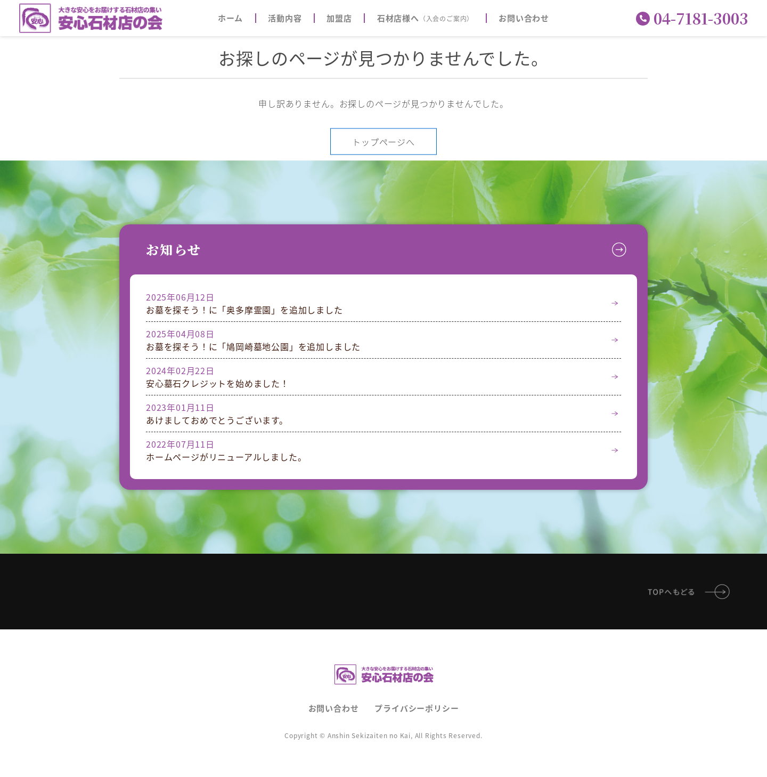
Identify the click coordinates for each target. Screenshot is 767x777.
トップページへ (383, 141)
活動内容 (284, 18)
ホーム (230, 18)
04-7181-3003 (692, 18)
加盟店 (339, 18)
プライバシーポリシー (416, 708)
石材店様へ (425, 18)
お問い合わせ (524, 18)
